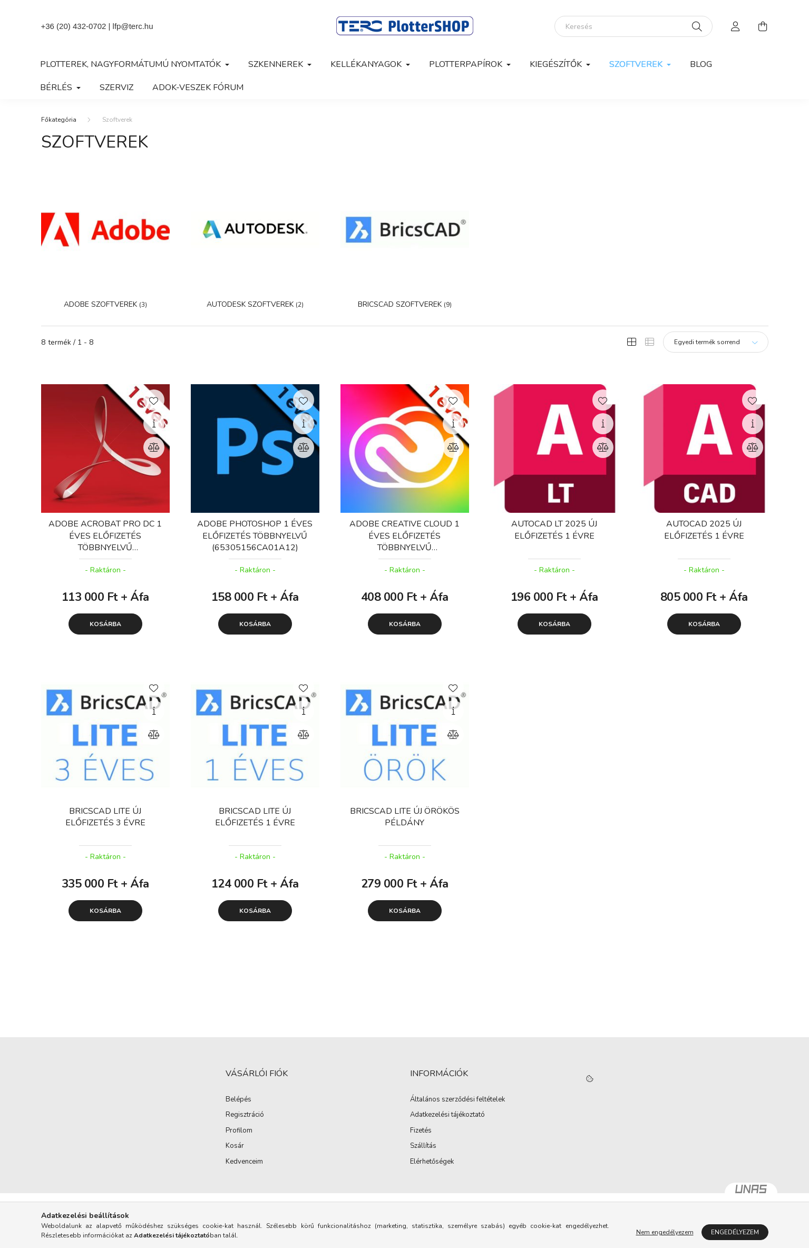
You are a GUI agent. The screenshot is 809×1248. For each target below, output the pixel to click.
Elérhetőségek (432, 1162)
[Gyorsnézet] (153, 423)
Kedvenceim (244, 1162)
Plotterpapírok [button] (466, 64)
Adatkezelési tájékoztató (447, 1115)
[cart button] (763, 26)
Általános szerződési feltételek (457, 1100)
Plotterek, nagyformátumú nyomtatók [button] (131, 64)
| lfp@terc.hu (129, 26)
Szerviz (116, 87)
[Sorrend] (715, 342)
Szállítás (423, 1146)
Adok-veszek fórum (197, 87)
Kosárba (105, 624)
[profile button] (735, 26)
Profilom (239, 1131)
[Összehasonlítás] (153, 447)
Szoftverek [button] (637, 64)
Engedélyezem (735, 1232)
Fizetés (421, 1131)
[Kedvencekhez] (153, 400)
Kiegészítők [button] (557, 64)
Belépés (238, 1100)
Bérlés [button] (57, 87)
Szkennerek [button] (276, 64)
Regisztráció (245, 1115)
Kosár (235, 1146)
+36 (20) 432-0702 (73, 26)
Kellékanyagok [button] (367, 64)
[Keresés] (633, 26)
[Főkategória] (58, 119)
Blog (701, 64)
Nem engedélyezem (665, 1232)
